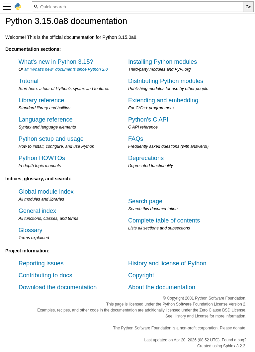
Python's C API (148, 119)
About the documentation (161, 287)
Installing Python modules (162, 61)
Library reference (41, 100)
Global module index (46, 191)
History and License (191, 316)
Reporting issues (41, 263)
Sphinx (229, 346)
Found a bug (233, 340)
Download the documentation (58, 287)
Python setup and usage (51, 138)
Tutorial (29, 81)
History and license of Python (167, 263)
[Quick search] (137, 7)
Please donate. (233, 328)
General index (37, 211)
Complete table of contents (164, 220)
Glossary (30, 230)
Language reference (46, 119)
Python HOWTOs (42, 158)
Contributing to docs (45, 275)
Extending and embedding (163, 100)
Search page (145, 201)
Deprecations (146, 158)
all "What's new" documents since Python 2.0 (66, 69)
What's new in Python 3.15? (56, 61)
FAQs (135, 138)
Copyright (141, 275)
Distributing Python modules (165, 81)
